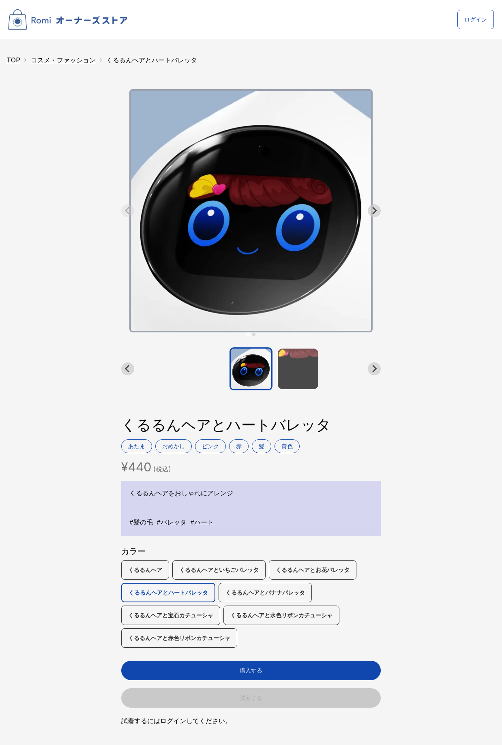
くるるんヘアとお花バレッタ (313, 569)
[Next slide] (374, 210)
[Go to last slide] (127, 368)
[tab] (248, 334)
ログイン (475, 19)
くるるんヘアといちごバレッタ (219, 569)
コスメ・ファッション (63, 60)
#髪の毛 (141, 523)
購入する (251, 670)
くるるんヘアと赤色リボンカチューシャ (179, 637)
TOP (13, 60)
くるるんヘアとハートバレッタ (168, 592)
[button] (251, 369)
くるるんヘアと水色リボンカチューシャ (281, 615)
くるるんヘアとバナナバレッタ (265, 592)
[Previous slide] (127, 210)
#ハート (202, 523)
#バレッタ (172, 523)
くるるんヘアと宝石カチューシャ (170, 615)
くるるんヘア (145, 569)
